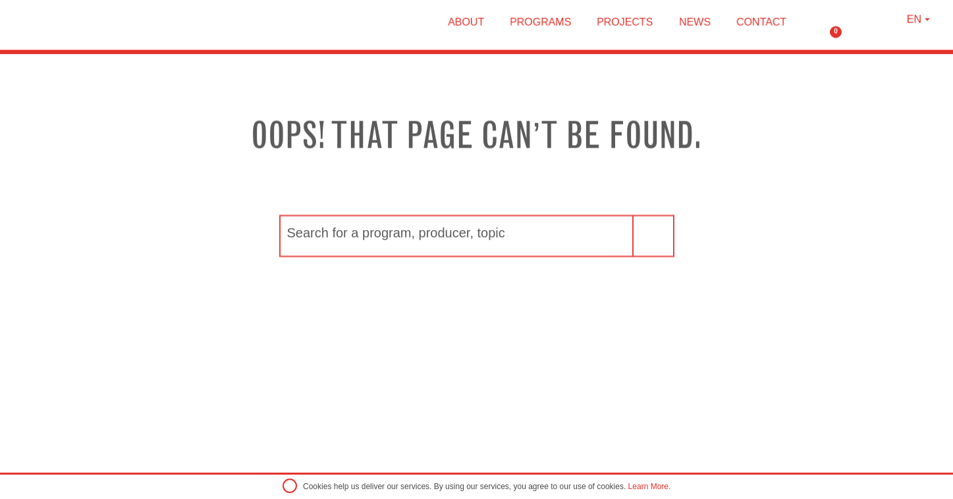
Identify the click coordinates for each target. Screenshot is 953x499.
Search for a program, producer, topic (396, 252)
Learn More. (649, 486)
